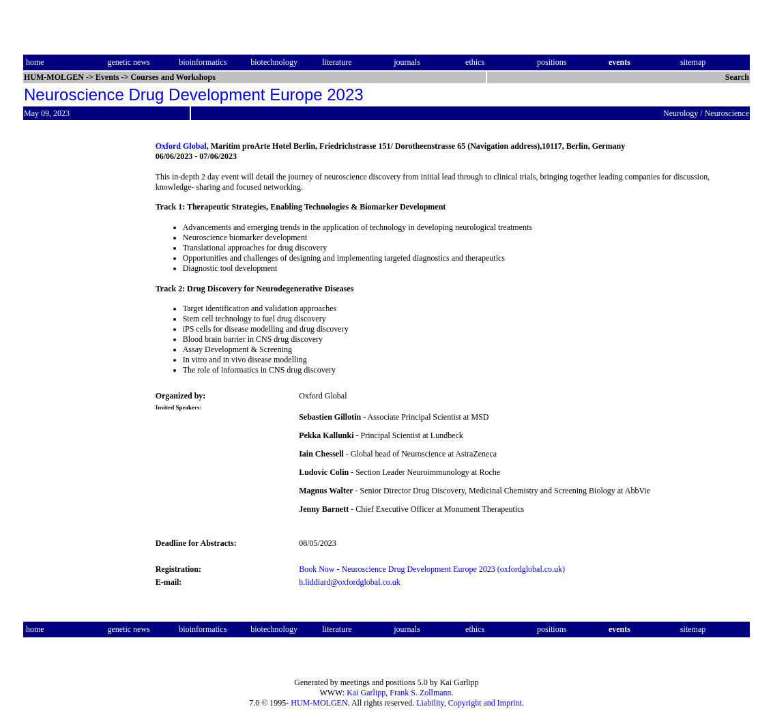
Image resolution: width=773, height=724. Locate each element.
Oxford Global (181, 146)
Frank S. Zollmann (420, 692)
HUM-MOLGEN (319, 703)
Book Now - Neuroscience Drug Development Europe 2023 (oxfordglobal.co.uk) (432, 569)
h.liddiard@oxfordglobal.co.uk (349, 582)
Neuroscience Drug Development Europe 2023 (194, 94)
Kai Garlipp (366, 692)
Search (737, 77)
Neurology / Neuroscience (706, 113)
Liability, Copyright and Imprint (469, 703)
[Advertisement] (80, 344)
